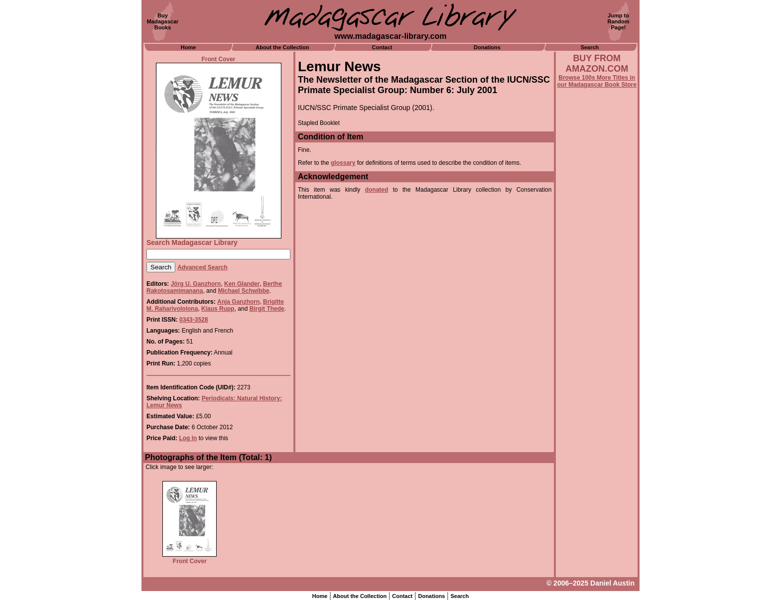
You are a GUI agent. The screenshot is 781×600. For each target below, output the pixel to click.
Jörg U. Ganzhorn (196, 283)
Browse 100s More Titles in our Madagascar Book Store (597, 81)
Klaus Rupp (218, 308)
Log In (188, 438)
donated (377, 189)
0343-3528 (193, 319)
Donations (487, 47)
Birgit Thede (267, 308)
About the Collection (282, 47)
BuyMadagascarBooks (163, 21)
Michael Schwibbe (243, 290)
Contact (382, 47)
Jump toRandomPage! (619, 21)
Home (188, 47)
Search (590, 47)
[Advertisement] (597, 357)
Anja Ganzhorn (238, 301)
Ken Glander (242, 283)
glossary (343, 162)
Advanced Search (202, 267)
